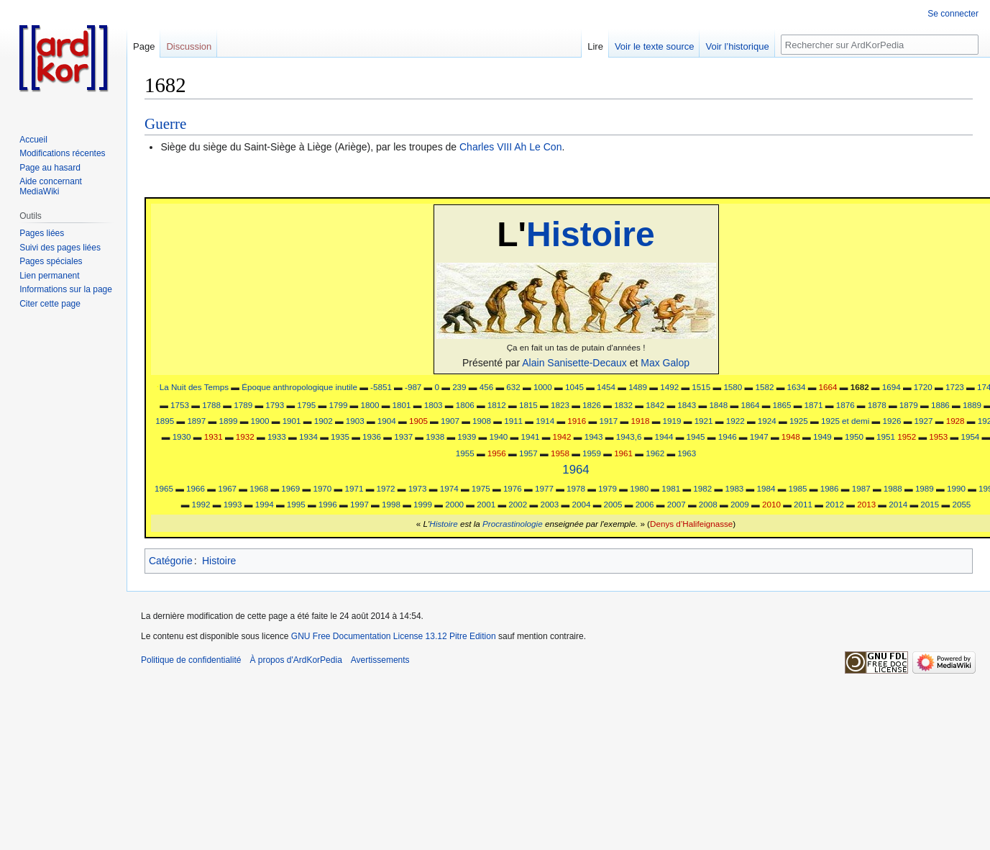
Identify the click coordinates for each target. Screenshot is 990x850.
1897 (196, 420)
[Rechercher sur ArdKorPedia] (879, 45)
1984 (766, 488)
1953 (938, 436)
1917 (608, 420)
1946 (727, 436)
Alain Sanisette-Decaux (574, 363)
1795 (306, 405)
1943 (594, 436)
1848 (718, 405)
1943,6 (629, 436)
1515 (701, 387)
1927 (924, 420)
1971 (353, 488)
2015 (929, 504)
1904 (386, 420)
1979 (607, 488)
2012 (834, 504)
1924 (767, 420)
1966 (195, 488)
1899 (228, 420)
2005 (613, 504)
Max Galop (665, 363)
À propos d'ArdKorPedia (295, 660)
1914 (545, 420)
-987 (413, 387)
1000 (542, 387)
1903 (355, 420)
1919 (672, 420)
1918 (640, 420)
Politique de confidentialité (191, 660)
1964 (575, 469)
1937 (403, 436)
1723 (954, 387)
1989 (924, 488)
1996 (327, 504)
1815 (528, 405)
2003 (549, 504)
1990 (956, 488)
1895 (164, 420)
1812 (496, 405)
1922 (735, 420)
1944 (664, 436)
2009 (739, 504)
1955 (465, 453)
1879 (908, 405)
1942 (562, 436)
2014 (898, 504)
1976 (512, 488)
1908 (481, 420)
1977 (544, 488)
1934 (308, 436)
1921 (704, 420)
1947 (759, 436)
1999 (422, 504)
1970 (322, 488)
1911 (513, 420)
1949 (822, 436)
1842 (655, 405)
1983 (734, 488)
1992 (201, 504)
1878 (877, 405)
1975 (481, 488)
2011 (803, 504)
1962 (655, 453)
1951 (885, 436)
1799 (338, 405)
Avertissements (380, 660)
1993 (233, 504)
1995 (296, 504)
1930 (182, 436)
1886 (940, 405)
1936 (371, 436)
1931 (213, 436)
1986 (829, 488)
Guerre (165, 123)
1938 (435, 436)
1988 (893, 488)
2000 (454, 504)
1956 (496, 453)
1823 (560, 405)
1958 (560, 453)
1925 (798, 420)
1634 (796, 387)
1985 (798, 488)
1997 (359, 504)
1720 (923, 387)
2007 (676, 504)
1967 (227, 488)
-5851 (381, 387)
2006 (645, 504)
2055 (961, 504)
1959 (591, 453)
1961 (623, 453)
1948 (791, 436)
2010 (771, 504)
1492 (669, 387)
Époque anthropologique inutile (299, 387)
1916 (576, 420)
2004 (581, 504)
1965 (164, 488)
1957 (528, 453)
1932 (245, 436)
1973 (417, 488)
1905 (418, 420)
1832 (623, 405)
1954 (970, 436)
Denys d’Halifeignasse (691, 523)
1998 (391, 504)
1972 (386, 488)
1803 (433, 405)
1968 (258, 488)
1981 (670, 488)
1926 (892, 420)
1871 (814, 405)
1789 (243, 405)
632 (513, 387)
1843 (686, 405)
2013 (866, 504)
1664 (828, 387)
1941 (530, 436)
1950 (854, 436)
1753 (179, 405)
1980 (639, 488)
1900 (260, 420)
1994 (264, 504)
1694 (891, 387)
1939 (466, 436)
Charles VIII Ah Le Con (510, 147)
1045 (574, 387)
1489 (637, 387)
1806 (465, 405)
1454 (606, 387)
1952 (906, 436)
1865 (782, 405)
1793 (274, 405)
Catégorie (171, 560)
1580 (732, 387)
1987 (861, 488)
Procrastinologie (512, 523)
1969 (290, 488)
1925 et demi (845, 420)
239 (459, 387)
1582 (764, 387)
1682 (860, 387)
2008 (708, 504)
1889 (972, 405)
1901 (292, 420)
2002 (517, 504)
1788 (211, 405)
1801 (402, 405)
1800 (370, 405)
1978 (576, 488)
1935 (340, 436)
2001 (486, 504)
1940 (498, 436)
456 (486, 387)
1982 (702, 488)
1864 (750, 405)
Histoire (590, 234)
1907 (450, 420)
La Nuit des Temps (194, 387)
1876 (845, 405)
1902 (323, 420)
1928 (955, 420)
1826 (591, 405)
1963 (686, 453)
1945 (696, 436)
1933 (276, 436)
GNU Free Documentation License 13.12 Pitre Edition (393, 636)
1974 (449, 488)
